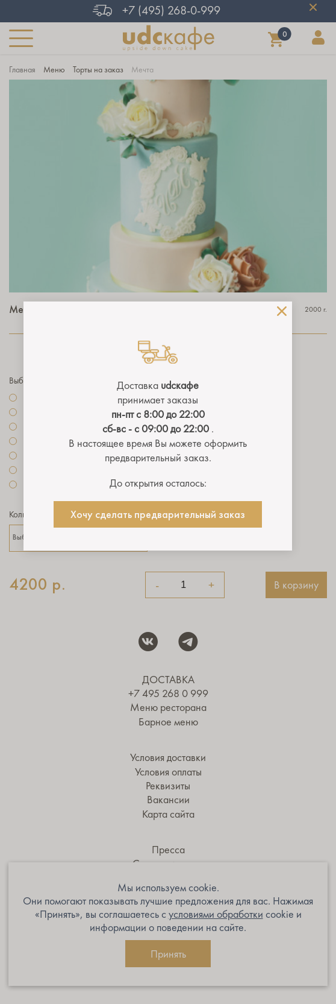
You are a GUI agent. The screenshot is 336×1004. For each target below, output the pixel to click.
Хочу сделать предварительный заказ (157, 514)
